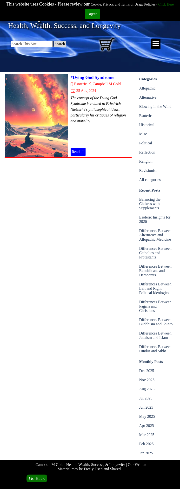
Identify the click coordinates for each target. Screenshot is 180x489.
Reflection (147, 152)
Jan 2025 (146, 453)
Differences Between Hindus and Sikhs (155, 349)
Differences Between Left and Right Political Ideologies (155, 288)
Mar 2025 (146, 435)
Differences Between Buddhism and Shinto (156, 322)
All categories (150, 180)
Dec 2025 (146, 371)
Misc (143, 134)
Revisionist (148, 170)
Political (145, 143)
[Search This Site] (32, 44)
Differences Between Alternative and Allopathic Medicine (155, 235)
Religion (146, 161)
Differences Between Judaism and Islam (155, 335)
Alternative (148, 97)
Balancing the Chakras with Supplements (149, 203)
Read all (78, 152)
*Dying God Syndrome (92, 77)
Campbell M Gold (107, 84)
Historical (146, 125)
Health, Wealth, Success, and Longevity (64, 25)
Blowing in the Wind (155, 106)
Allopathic (147, 88)
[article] (68, 115)
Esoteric (80, 84)
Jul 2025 (146, 398)
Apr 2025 (146, 426)
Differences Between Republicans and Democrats (155, 270)
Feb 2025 (146, 444)
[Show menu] (155, 44)
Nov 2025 (147, 380)
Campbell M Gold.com (79, 13)
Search (59, 44)
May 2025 (147, 416)
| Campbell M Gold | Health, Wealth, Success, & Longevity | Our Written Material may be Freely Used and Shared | (90, 467)
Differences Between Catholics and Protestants (155, 252)
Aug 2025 (147, 389)
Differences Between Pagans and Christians (155, 306)
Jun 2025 (146, 407)
